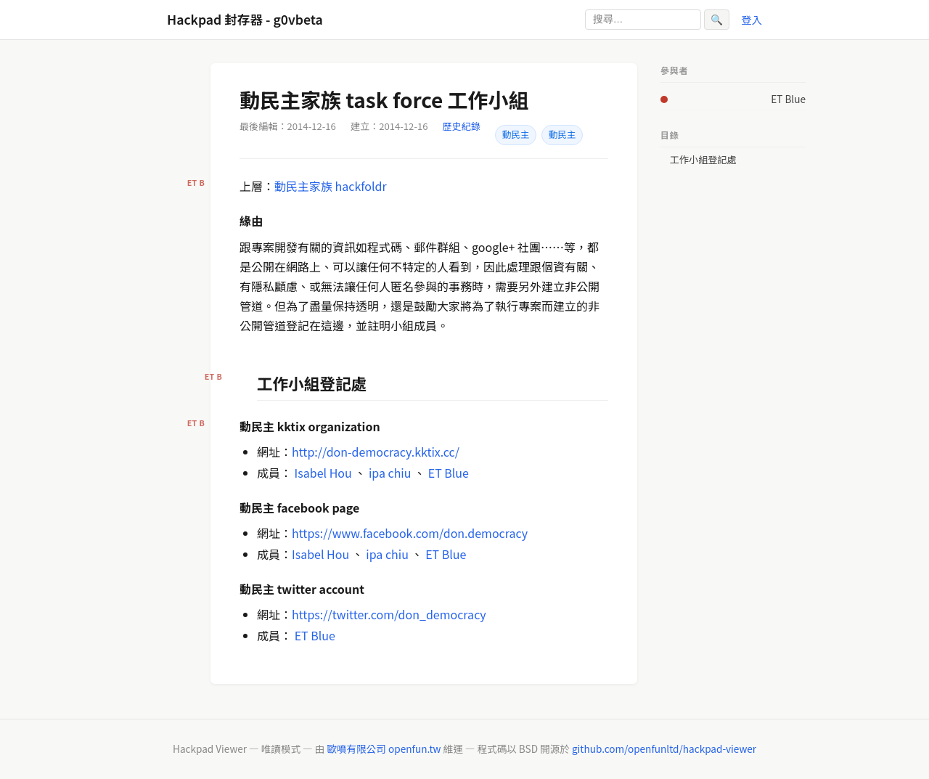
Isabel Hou (323, 472)
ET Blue (448, 472)
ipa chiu (390, 472)
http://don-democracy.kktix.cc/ (375, 451)
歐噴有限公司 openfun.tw (384, 748)
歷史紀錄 (461, 126)
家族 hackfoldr (348, 186)
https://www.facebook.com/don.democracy (410, 533)
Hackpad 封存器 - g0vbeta (245, 19)
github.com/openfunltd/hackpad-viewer (664, 748)
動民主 (515, 134)
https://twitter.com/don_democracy (389, 614)
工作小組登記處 (703, 159)
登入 (751, 19)
